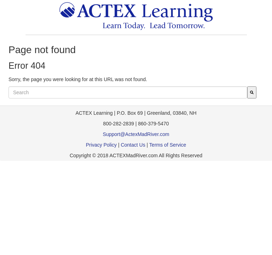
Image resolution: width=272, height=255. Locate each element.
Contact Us (133, 145)
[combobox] (127, 92)
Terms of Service (167, 145)
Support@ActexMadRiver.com (136, 134)
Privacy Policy (101, 145)
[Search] (251, 92)
